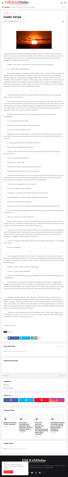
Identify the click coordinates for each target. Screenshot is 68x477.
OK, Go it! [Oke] (8, 472)
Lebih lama (61, 375)
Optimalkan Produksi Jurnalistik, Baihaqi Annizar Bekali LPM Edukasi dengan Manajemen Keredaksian (57, 427)
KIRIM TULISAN (8, 388)
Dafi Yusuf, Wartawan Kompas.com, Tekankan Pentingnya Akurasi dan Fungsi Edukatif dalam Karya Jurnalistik (41, 428)
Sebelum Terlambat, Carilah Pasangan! (23, 7)
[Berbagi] (63, 21)
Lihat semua (60, 346)
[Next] (65, 7)
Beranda (6, 13)
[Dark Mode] (62, 2)
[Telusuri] (65, 2)
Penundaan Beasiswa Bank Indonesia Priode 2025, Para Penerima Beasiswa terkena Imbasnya (26, 427)
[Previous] (63, 7)
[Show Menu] (2, 2)
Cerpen (12, 13)
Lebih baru (6, 375)
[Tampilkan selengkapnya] (39, 338)
